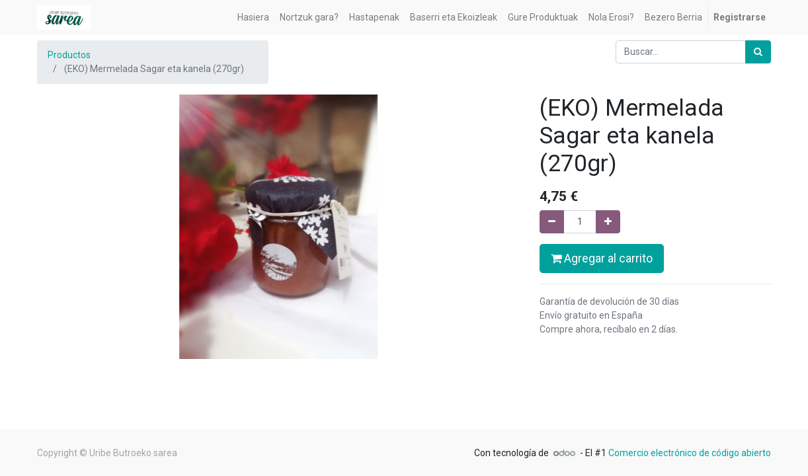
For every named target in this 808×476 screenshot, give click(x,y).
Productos (69, 55)
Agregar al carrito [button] (602, 258)
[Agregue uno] (608, 221)
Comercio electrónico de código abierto (689, 453)
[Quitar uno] (552, 221)
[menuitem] (253, 17)
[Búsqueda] (758, 51)
